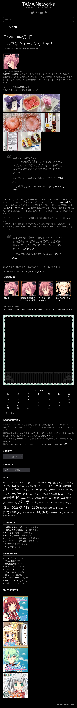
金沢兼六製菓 (18, 87)
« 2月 (5, 413)
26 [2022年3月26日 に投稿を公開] (69, 405)
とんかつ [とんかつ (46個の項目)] (65, 483)
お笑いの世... (10, 583)
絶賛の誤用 (10, 564)
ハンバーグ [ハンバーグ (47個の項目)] (33, 494)
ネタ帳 (22, 309)
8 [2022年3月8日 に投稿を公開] (28, 399)
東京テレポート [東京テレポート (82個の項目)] (54, 502)
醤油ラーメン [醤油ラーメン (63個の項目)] (56, 513)
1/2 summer (25, 208)
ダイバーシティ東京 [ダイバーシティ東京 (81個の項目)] (41, 489)
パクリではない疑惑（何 (15, 538)
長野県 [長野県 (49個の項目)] (67, 512)
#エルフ (29, 249)
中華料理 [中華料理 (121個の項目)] (17, 497)
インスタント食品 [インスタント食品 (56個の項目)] (24, 486)
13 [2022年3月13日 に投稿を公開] (8, 402)
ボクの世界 (65, 202)
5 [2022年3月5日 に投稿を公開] (68, 397)
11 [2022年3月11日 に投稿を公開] (59, 399)
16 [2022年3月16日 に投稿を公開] (39, 402)
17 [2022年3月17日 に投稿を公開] (49, 402)
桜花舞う (16, 74)
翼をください (12, 208)
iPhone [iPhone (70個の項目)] (27, 483)
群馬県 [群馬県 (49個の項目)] (25, 512)
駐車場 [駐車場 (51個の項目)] (14, 516)
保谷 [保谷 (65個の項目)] (38, 498)
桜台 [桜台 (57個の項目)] (67, 503)
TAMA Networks (38, 4)
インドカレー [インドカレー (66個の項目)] (40, 486)
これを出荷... (10, 572)
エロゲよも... (10, 569)
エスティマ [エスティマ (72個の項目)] (55, 486)
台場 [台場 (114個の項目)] (48, 497)
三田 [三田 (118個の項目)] (58, 493)
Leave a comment (31, 49)
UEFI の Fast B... (12, 580)
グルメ (16, 309)
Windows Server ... (13, 578)
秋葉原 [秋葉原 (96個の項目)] (15, 512)
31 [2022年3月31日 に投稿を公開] (49, 408)
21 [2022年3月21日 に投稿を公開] (18, 405)
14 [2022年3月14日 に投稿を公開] (18, 402)
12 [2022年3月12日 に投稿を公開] (69, 399)
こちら (49, 436)
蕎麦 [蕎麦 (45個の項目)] (32, 512)
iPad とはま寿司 (12, 533)
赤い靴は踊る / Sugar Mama (33, 271)
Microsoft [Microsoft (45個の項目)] (36, 483)
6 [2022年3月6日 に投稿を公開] (8, 399)
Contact (8, 561)
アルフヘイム (42, 211)
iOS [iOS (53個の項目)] (18, 483)
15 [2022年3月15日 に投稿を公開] (28, 402)
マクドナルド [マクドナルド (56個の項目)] (45, 494)
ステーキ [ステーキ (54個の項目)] (24, 490)
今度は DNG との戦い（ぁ (16, 527)
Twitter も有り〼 (60, 444)
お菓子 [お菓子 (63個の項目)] (55, 483)
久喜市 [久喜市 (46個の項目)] (30, 498)
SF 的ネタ (9, 544)
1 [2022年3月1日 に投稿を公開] (28, 397)
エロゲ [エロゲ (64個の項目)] (66, 486)
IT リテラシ (10, 575)
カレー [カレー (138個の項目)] (11, 489)
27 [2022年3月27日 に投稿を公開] (8, 408)
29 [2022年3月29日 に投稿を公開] (28, 408)
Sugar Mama (37, 309)
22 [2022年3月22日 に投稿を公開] (28, 405)
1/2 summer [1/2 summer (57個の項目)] (9, 483)
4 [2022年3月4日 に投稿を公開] (58, 397)
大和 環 (18, 49)
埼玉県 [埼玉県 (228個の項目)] (28, 502)
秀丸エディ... (10, 566)
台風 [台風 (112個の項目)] (60, 497)
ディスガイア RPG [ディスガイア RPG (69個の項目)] (63, 490)
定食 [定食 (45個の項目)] (41, 502)
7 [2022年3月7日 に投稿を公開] (18, 399)
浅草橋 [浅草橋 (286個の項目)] (29, 507)
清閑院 (6, 74)
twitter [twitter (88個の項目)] (46, 482)
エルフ (6, 199)
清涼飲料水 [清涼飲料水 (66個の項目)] (45, 508)
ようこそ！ (10, 558)
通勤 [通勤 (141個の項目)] (42, 512)
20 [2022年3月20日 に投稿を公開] (8, 405)
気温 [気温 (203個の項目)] (10, 507)
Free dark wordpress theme (65, 704)
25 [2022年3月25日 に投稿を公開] (59, 405)
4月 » (11, 413)
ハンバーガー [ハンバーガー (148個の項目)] (15, 493)
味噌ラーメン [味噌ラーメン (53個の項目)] (13, 503)
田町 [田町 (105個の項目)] (58, 508)
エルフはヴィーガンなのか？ (28, 44)
